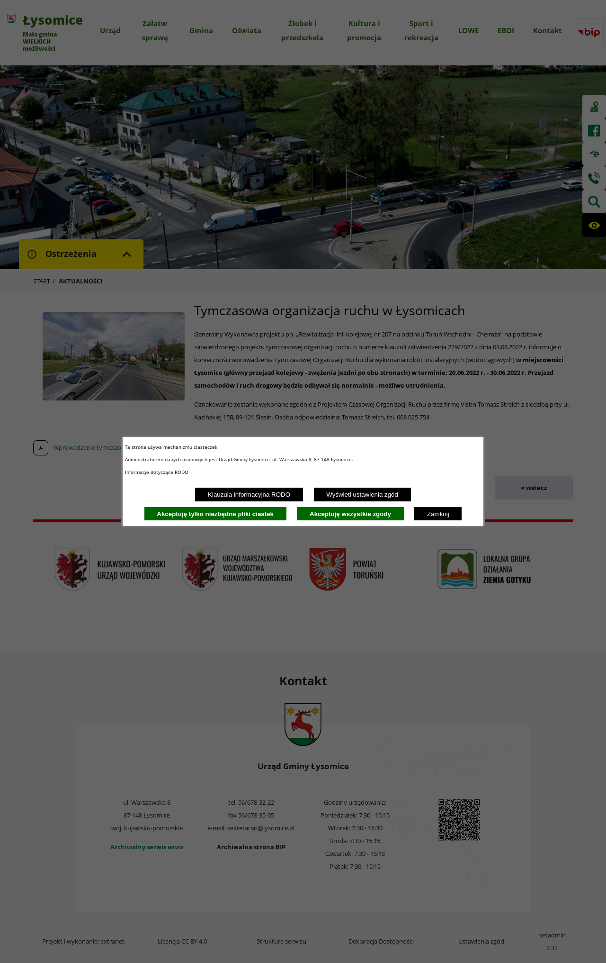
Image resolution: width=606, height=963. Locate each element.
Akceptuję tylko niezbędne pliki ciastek (215, 514)
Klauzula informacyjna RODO (249, 494)
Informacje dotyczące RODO (157, 472)
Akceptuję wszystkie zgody (350, 514)
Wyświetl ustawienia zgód (362, 494)
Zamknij (438, 514)
